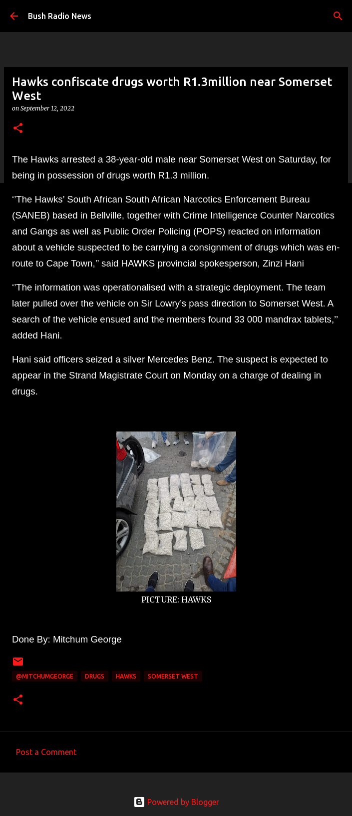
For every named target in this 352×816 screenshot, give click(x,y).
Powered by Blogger (176, 802)
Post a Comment (46, 752)
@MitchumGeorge (44, 676)
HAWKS (126, 676)
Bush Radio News (59, 16)
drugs (94, 676)
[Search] (338, 16)
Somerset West (173, 676)
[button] (18, 129)
